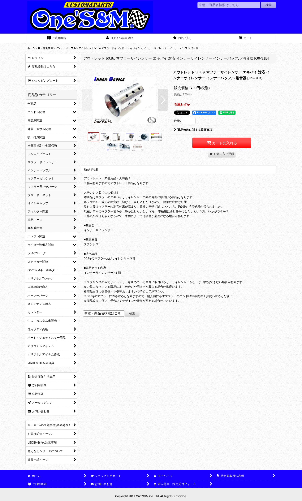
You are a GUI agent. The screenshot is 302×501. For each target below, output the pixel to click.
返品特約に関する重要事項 (193, 129)
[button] (87, 100)
